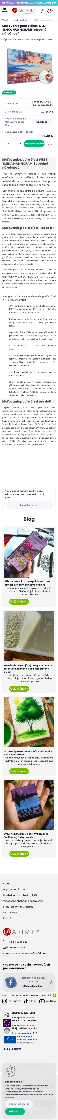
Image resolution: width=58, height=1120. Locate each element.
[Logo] (23, 10)
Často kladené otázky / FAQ (20, 895)
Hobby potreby (21, 19)
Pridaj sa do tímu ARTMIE (18, 906)
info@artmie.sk (16, 947)
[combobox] (42, 122)
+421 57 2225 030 (17, 941)
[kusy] (14, 143)
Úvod (5, 19)
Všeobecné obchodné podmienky (23, 901)
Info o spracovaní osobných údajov (24, 953)
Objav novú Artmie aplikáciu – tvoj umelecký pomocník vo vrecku (28, 583)
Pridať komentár (29, 505)
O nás (6, 883)
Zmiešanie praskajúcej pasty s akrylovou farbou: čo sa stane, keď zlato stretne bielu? (28, 669)
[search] (43, 11)
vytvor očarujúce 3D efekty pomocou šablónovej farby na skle (26, 835)
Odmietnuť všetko (19, 1104)
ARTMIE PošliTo (11, 912)
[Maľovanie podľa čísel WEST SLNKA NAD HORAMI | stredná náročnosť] (29, 66)
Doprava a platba (14, 889)
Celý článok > (19, 601)
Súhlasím (15, 1111)
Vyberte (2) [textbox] (42, 121)
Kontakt (8, 918)
